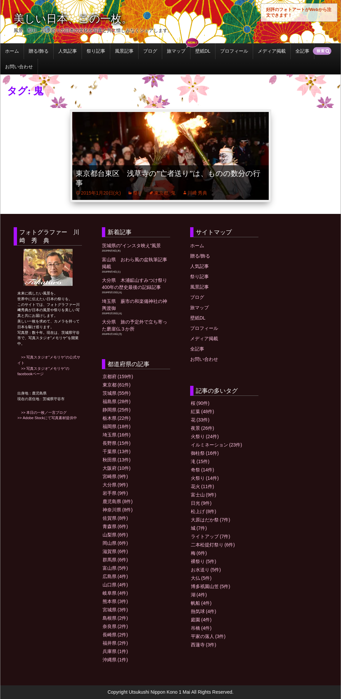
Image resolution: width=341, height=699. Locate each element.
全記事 (302, 51)
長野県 (117, 443)
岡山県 (115, 543)
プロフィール (234, 51)
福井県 (115, 643)
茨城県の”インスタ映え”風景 (131, 245)
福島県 (117, 401)
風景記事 (124, 51)
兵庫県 (115, 651)
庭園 (201, 619)
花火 (202, 486)
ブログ (150, 51)
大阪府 (117, 468)
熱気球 (203, 611)
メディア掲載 (272, 51)
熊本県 (115, 601)
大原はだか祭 (210, 519)
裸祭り (203, 561)
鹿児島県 (118, 501)
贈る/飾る (39, 51)
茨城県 (117, 393)
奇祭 (202, 469)
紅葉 (202, 411)
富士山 (203, 494)
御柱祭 (205, 453)
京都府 (118, 376)
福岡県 (117, 426)
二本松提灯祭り (213, 544)
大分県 (115, 484)
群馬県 (115, 559)
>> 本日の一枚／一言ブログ (42, 412)
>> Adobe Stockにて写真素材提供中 (47, 418)
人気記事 (67, 51)
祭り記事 (96, 51)
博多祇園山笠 (210, 586)
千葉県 (117, 451)
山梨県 (115, 534)
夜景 (202, 428)
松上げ (203, 511)
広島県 (115, 576)
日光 (201, 503)
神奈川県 (118, 509)
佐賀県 (115, 518)
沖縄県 (115, 659)
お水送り (206, 569)
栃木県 (117, 418)
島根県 (115, 618)
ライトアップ (210, 536)
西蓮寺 (203, 644)
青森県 (115, 526)
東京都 (161, 193)
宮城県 (115, 609)
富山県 (115, 568)
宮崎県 (115, 476)
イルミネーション (216, 444)
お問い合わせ (19, 66)
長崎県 (115, 634)
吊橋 (201, 628)
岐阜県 (115, 593)
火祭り (205, 436)
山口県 (115, 584)
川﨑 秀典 (197, 193)
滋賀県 (115, 551)
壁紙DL (202, 51)
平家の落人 (208, 636)
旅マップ (176, 51)
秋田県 (117, 459)
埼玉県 (117, 434)
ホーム (12, 51)
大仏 (201, 578)
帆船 (201, 603)
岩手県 (115, 493)
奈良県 (115, 626)
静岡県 (117, 409)
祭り (137, 193)
